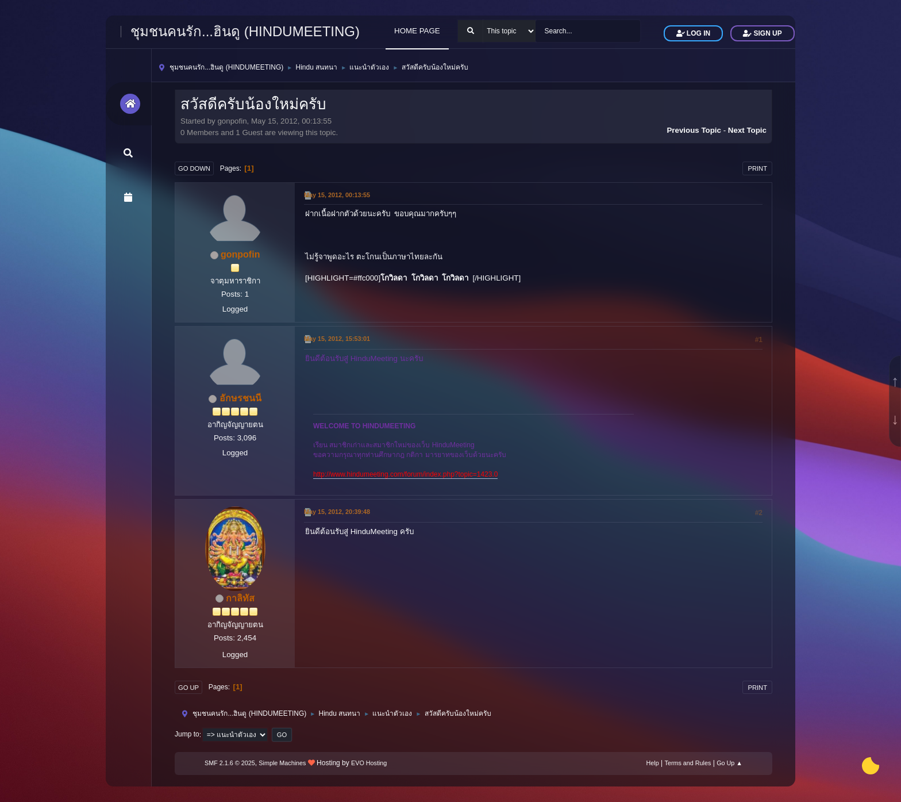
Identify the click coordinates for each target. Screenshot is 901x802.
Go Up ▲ (729, 762)
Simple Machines (282, 762)
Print (757, 168)
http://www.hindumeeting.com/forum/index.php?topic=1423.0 (405, 474)
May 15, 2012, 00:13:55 (337, 194)
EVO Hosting (369, 762)
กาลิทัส (240, 598)
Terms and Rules (688, 762)
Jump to (187, 735)
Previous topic (694, 130)
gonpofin (240, 254)
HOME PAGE (417, 30)
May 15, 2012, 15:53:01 (337, 338)
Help (652, 762)
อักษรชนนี (240, 398)
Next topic (747, 130)
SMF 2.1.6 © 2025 (230, 762)
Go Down (194, 168)
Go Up (188, 687)
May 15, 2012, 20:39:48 (337, 511)
